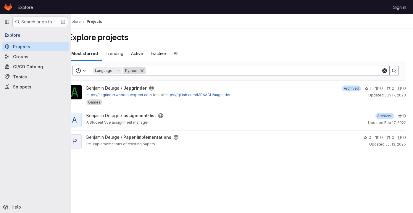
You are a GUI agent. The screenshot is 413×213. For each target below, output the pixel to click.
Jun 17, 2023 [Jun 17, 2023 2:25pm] (395, 95)
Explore (25, 7)
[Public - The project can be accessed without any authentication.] (162, 88)
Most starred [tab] (95, 53)
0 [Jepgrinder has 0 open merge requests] (390, 88)
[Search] (268, 70)
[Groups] (35, 56)
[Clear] (384, 70)
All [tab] (186, 53)
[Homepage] (8, 7)
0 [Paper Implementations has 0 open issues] (402, 137)
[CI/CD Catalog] (35, 66)
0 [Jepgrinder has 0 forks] (379, 88)
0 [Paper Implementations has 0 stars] (367, 137)
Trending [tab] (125, 53)
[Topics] (35, 76)
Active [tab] (148, 53)
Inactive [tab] (169, 53)
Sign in (399, 7)
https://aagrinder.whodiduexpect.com (129, 95)
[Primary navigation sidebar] (7, 22)
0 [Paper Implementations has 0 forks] (379, 137)
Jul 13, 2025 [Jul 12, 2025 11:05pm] (395, 144)
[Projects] (35, 46)
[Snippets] (35, 86)
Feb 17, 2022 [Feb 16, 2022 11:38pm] (395, 122)
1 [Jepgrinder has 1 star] (367, 88)
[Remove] (152, 70)
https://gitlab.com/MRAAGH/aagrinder (208, 95)
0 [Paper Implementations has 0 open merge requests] (390, 137)
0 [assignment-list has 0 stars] (402, 115)
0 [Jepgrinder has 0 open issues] (402, 88)
